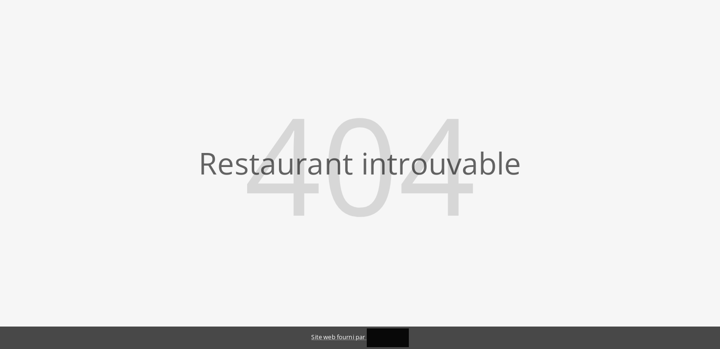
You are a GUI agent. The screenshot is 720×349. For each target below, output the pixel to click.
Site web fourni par (359, 337)
